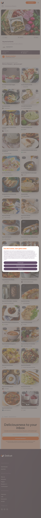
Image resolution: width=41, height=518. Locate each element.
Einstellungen (20, 262)
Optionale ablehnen (20, 265)
